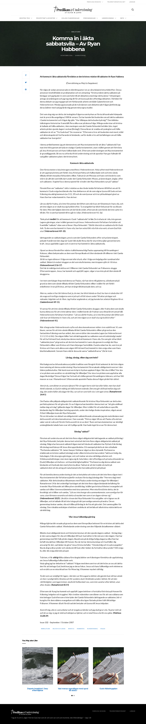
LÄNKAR (132, 2)
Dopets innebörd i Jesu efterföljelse (37, 690)
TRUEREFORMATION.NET (116, 2)
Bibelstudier (75, 32)
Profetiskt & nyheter (45, 18)
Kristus (71, 628)
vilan (103, 628)
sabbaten (81, 628)
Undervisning (108, 18)
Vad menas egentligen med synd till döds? (73, 690)
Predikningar (89, 18)
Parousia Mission (94, 2)
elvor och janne (59, 628)
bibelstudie (46, 628)
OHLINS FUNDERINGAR (70, 18)
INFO (122, 18)
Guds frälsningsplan (108, 689)
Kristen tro (25, 18)
